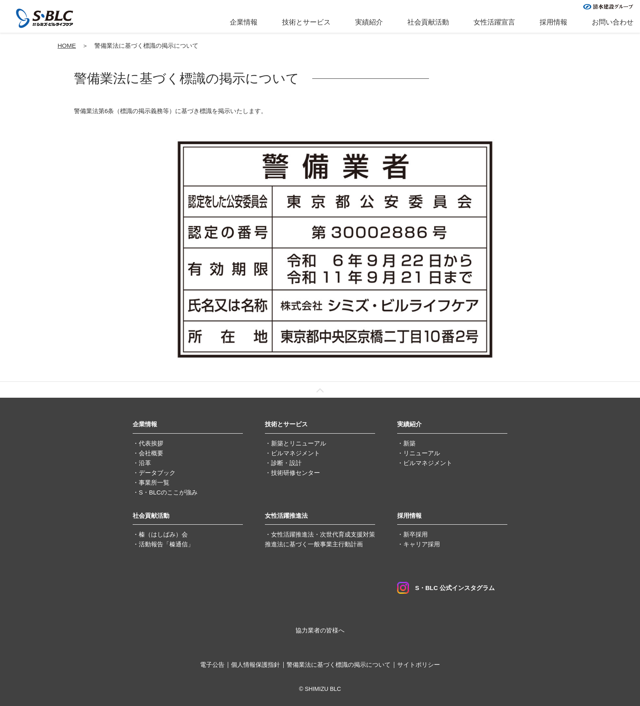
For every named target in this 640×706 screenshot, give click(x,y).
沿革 (145, 462)
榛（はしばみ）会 (163, 534)
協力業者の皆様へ (320, 630)
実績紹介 (369, 22)
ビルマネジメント (295, 453)
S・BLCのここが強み (168, 492)
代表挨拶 (151, 443)
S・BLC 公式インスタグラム (446, 588)
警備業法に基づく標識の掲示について (339, 664)
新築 (409, 443)
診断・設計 (286, 462)
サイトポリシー (418, 664)
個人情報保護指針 (255, 664)
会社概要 (151, 453)
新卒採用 (415, 534)
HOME (67, 45)
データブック (157, 472)
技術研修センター (295, 472)
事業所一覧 (154, 482)
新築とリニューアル (298, 443)
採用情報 (553, 22)
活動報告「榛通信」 (166, 544)
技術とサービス (306, 22)
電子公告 (212, 664)
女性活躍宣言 (494, 22)
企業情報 (244, 22)
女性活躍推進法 (286, 515)
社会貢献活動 (428, 22)
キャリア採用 (421, 544)
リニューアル (421, 453)
